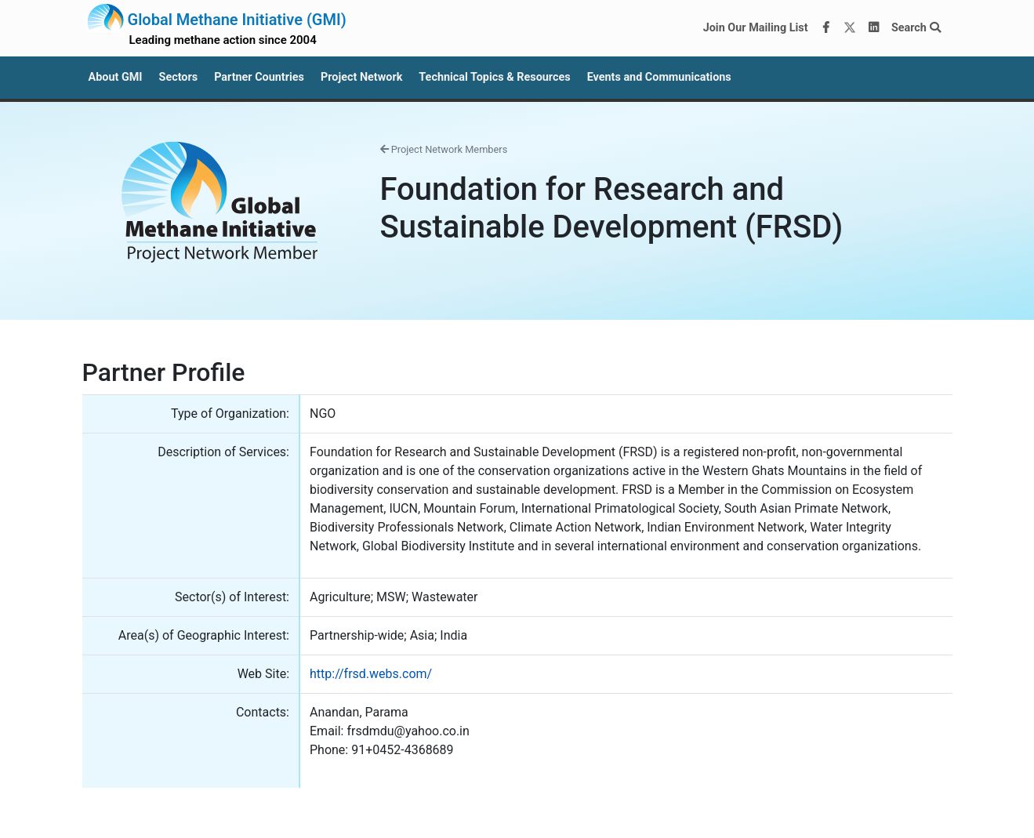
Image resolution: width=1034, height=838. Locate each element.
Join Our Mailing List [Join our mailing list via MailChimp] (755, 27)
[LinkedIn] (873, 28)
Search (916, 27)
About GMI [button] (116, 77)
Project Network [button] (361, 77)
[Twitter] (850, 28)
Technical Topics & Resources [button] (494, 77)
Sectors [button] (178, 77)
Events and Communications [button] (659, 77)
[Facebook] (825, 28)
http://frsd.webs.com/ (371, 673)
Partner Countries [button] (259, 77)
